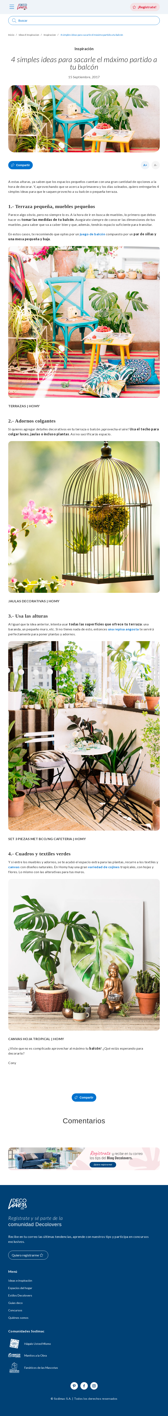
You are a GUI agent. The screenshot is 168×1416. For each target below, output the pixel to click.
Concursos (15, 1310)
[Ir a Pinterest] (74, 1386)
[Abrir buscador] (84, 20)
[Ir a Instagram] (94, 1386)
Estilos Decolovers (20, 1295)
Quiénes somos (18, 1317)
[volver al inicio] (22, 7)
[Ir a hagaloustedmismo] (84, 1344)
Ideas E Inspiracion (29, 35)
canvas (14, 867)
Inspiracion (50, 35)
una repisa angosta (123, 629)
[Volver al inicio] (17, 1204)
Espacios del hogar (20, 1288)
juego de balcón (92, 234)
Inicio (11, 35)
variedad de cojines (104, 867)
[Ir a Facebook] (84, 1386)
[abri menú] (11, 7)
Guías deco (15, 1302)
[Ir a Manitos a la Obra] (84, 1355)
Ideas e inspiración (20, 1280)
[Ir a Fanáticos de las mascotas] (84, 1368)
